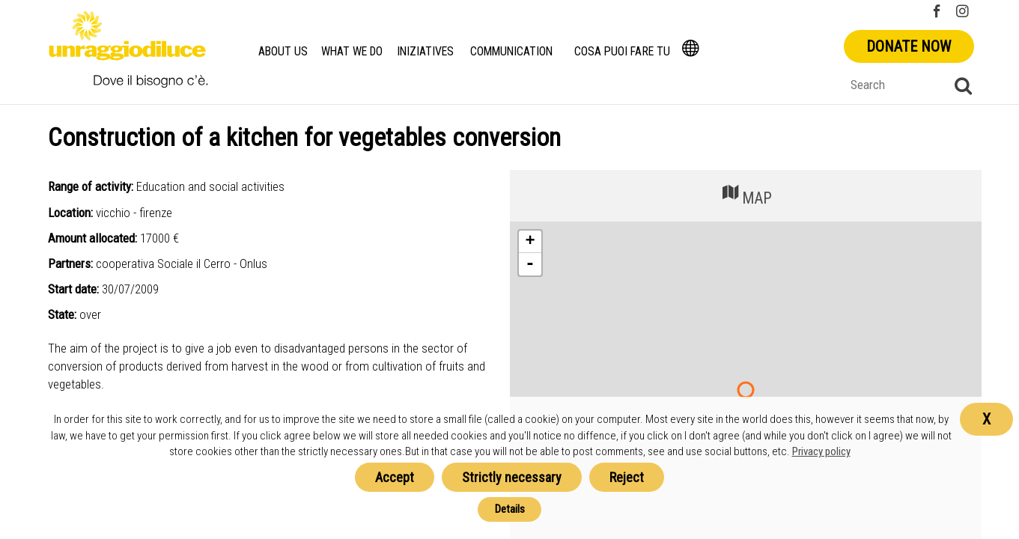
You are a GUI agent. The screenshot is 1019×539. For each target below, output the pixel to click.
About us (282, 51)
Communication (514, 51)
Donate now (908, 46)
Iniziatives (427, 51)
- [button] (530, 264)
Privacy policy (821, 451)
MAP (746, 194)
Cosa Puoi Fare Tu (624, 51)
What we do (352, 51)
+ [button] (530, 242)
